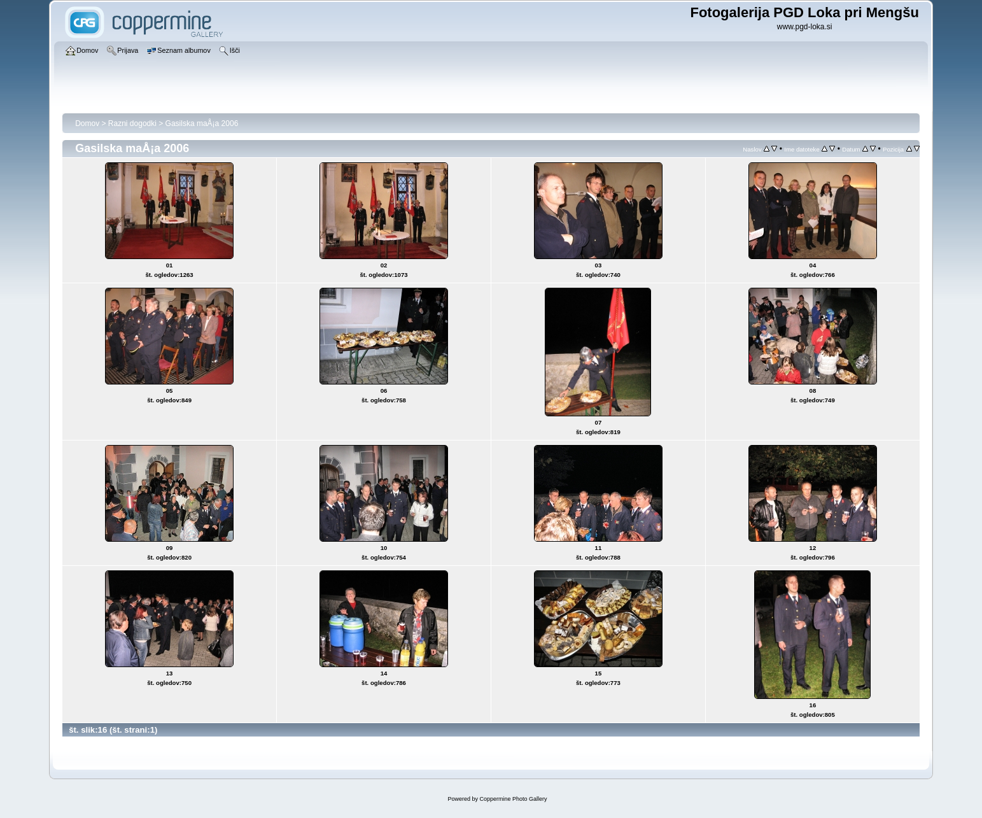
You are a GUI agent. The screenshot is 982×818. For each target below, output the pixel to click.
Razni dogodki (132, 123)
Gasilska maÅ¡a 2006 (202, 123)
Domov (87, 123)
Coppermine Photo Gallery (513, 799)
